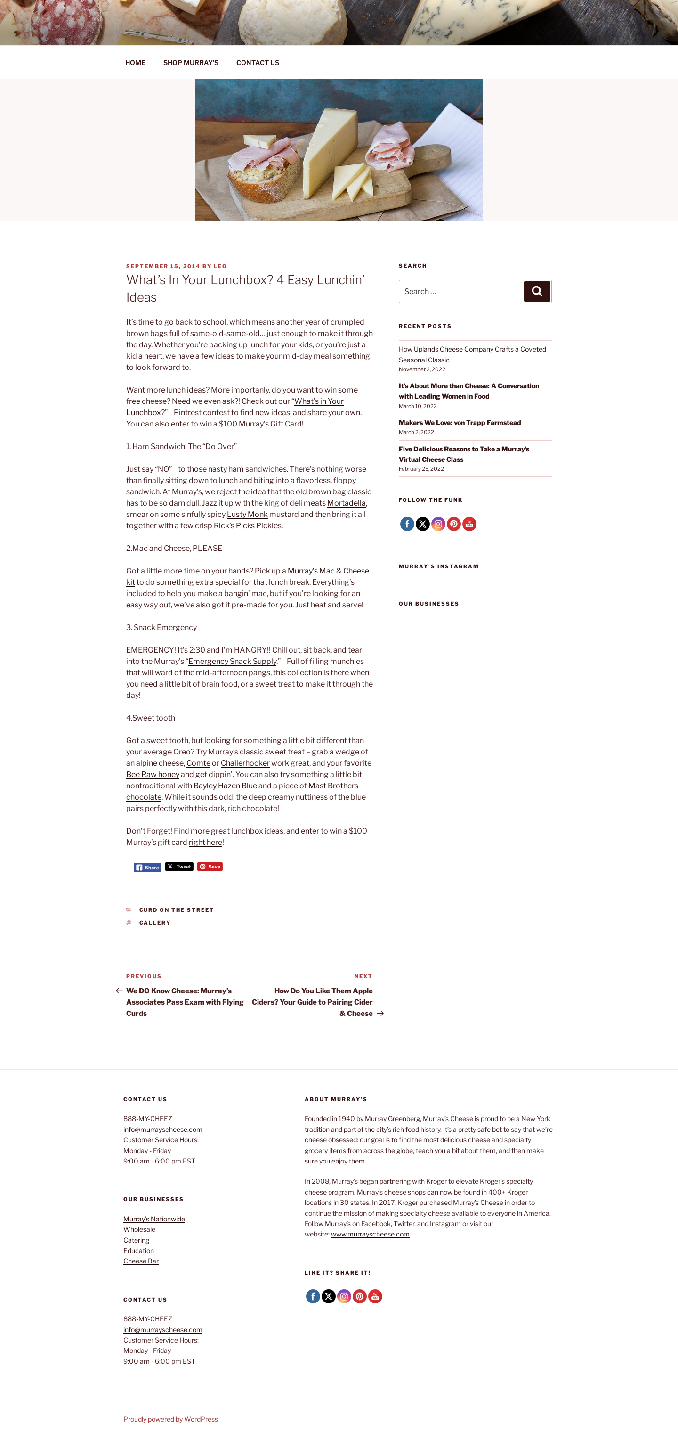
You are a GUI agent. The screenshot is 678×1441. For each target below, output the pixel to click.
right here (205, 842)
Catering (136, 1240)
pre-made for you (262, 604)
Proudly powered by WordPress (170, 1419)
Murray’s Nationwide (154, 1219)
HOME (135, 62)
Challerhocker (245, 763)
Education (138, 1250)
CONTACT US (257, 62)
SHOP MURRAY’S (190, 62)
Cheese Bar (141, 1261)
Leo (220, 266)
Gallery (155, 922)
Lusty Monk (247, 514)
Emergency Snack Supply (232, 661)
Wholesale (139, 1229)
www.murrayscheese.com (370, 1234)
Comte (198, 763)
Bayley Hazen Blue (225, 785)
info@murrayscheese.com (162, 1129)
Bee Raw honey (152, 774)
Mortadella (346, 503)
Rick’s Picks (234, 525)
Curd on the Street (177, 910)
